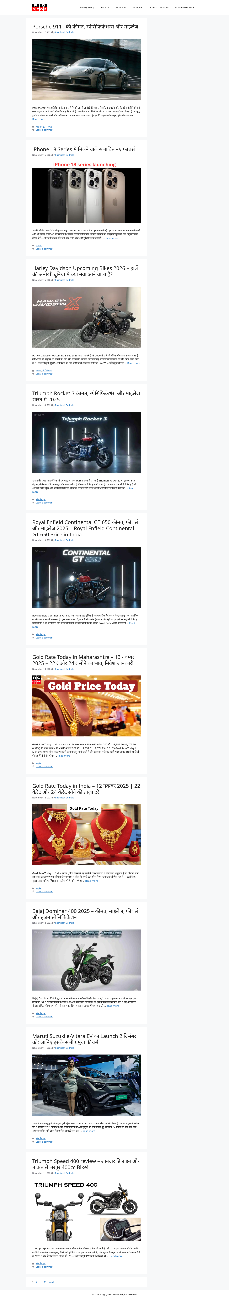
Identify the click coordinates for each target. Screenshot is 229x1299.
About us (104, 7)
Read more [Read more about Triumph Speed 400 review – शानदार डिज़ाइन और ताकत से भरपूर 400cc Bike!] (116, 1256)
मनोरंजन (39, 245)
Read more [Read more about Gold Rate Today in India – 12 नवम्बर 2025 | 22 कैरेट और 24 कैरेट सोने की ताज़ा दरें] (91, 880)
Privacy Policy (87, 7)
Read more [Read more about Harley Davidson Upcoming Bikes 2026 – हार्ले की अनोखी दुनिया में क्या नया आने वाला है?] (133, 363)
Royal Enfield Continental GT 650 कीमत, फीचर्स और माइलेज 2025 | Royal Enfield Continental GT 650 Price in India (85, 528)
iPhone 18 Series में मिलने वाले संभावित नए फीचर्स (83, 149)
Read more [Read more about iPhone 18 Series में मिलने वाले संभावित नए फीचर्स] (112, 238)
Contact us (120, 7)
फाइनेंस (39, 763)
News (49, 126)
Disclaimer (137, 7)
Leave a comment (44, 129)
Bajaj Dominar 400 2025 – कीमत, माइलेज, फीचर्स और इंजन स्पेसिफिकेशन (85, 914)
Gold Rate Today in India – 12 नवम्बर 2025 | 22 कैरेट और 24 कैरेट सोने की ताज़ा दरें (86, 788)
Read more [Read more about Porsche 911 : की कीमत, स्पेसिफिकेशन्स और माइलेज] (38, 119)
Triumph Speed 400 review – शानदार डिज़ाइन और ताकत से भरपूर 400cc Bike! (86, 1164)
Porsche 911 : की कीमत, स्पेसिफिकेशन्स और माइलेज (85, 26)
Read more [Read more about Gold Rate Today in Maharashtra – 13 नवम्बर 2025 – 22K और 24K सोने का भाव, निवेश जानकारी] (64, 755)
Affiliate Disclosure (184, 7)
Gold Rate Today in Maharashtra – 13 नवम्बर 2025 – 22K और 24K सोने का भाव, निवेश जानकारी (83, 660)
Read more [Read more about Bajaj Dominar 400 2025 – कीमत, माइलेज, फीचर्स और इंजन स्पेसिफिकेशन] (112, 1005)
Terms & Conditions (159, 7)
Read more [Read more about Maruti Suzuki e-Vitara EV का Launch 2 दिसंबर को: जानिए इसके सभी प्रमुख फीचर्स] (88, 1131)
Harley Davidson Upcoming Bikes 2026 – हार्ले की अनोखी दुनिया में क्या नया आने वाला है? (85, 271)
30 (45, 1282)
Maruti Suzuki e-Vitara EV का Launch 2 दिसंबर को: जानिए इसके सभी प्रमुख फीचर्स (84, 1039)
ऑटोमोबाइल (41, 126)
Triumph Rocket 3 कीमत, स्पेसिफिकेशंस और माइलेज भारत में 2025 (86, 396)
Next (52, 1282)
